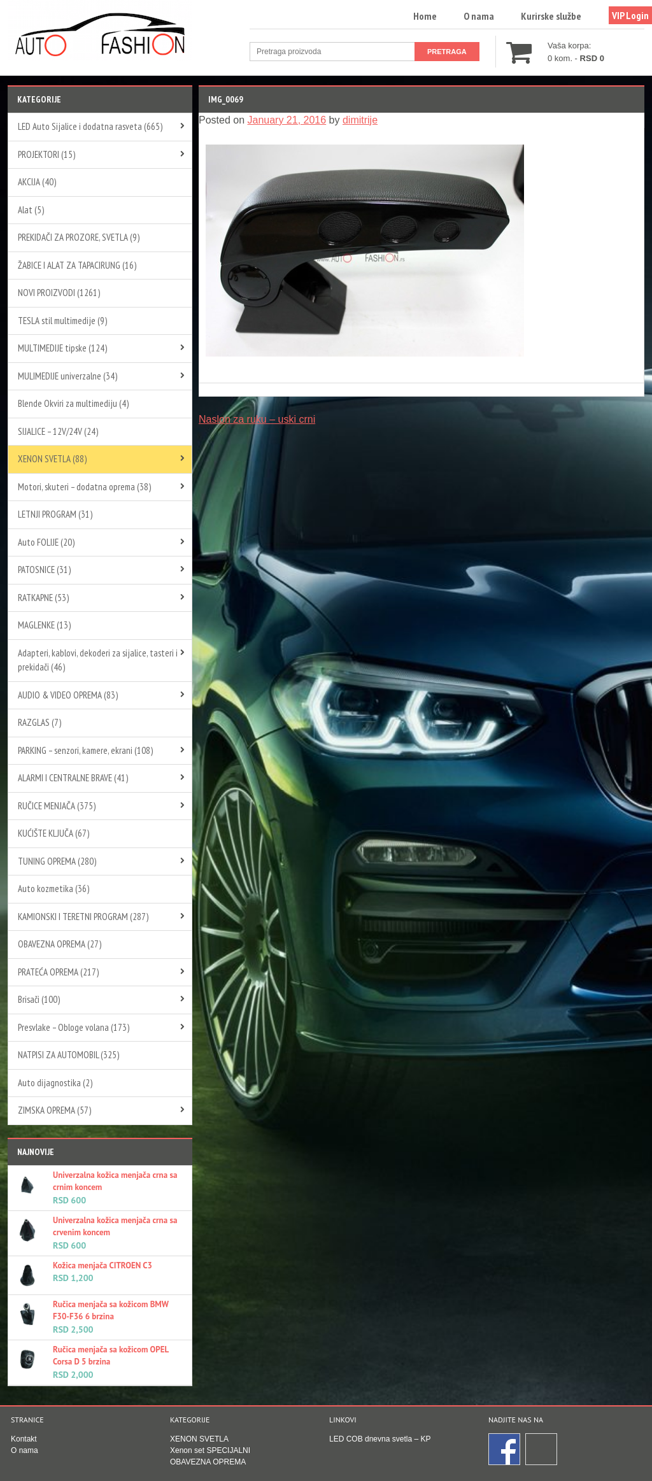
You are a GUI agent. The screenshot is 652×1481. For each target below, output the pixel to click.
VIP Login (630, 15)
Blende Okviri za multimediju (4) (73, 403)
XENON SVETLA (199, 1439)
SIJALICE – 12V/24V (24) (58, 431)
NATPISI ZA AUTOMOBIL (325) (68, 1055)
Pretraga (447, 51)
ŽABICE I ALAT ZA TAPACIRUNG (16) (77, 265)
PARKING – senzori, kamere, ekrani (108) (85, 750)
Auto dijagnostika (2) (55, 1083)
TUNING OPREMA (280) (57, 861)
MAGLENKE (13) (44, 625)
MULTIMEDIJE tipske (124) (62, 348)
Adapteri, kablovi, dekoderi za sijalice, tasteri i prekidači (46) (98, 660)
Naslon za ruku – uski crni (257, 419)
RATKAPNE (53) (43, 598)
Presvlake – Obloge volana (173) (73, 1027)
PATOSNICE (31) (44, 569)
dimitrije (360, 120)
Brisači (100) (39, 999)
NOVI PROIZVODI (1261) (59, 293)
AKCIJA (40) (37, 182)
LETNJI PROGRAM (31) (55, 514)
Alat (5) (31, 210)
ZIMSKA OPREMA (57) (54, 1110)
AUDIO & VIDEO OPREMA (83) (68, 695)
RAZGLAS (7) (39, 722)
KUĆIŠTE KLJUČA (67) (53, 833)
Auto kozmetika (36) (53, 888)
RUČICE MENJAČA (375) (57, 806)
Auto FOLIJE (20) (46, 542)
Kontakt (24, 1439)
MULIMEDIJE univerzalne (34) (67, 376)
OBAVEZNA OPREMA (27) (59, 944)
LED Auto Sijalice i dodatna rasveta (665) (90, 126)
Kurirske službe (551, 16)
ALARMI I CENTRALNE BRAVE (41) (73, 778)
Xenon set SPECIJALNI (210, 1450)
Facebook (505, 1450)
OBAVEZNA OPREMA (208, 1461)
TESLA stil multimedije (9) (62, 321)
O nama (479, 16)
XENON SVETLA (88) (52, 459)
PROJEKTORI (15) (46, 154)
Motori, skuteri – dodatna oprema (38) (84, 487)
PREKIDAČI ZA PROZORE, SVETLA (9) (78, 237)
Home (425, 16)
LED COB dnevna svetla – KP (379, 1439)
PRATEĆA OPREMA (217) (58, 972)
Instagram (542, 1450)
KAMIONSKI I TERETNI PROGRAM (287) (83, 917)
